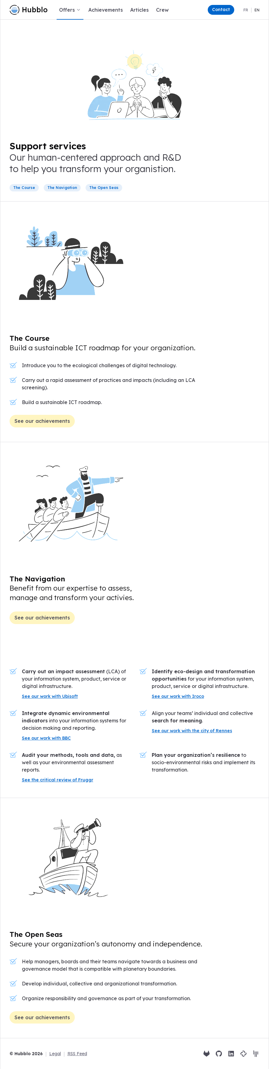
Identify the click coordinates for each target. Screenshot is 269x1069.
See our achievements (42, 421)
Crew (162, 10)
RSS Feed (77, 1053)
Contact (221, 9)
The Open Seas (36, 934)
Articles (139, 10)
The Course (30, 338)
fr (245, 10)
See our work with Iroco (178, 696)
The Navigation (37, 578)
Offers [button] (70, 10)
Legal (55, 1053)
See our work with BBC (46, 738)
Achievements (105, 10)
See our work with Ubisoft (50, 696)
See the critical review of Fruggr (57, 780)
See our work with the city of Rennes (192, 730)
